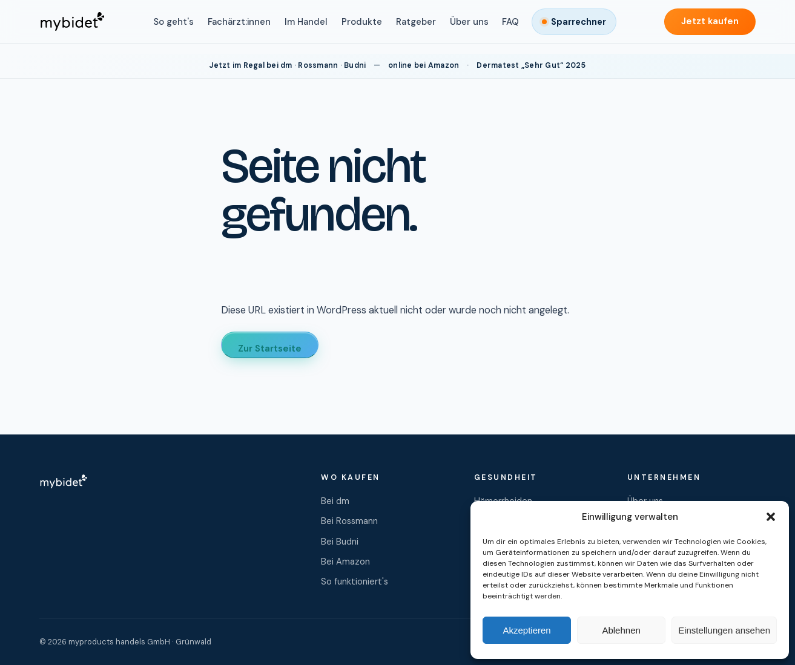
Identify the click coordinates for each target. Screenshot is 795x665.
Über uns (469, 22)
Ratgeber (416, 22)
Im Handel (306, 22)
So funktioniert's (354, 581)
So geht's (173, 22)
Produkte (361, 22)
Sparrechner (578, 22)
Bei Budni (339, 542)
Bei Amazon (345, 561)
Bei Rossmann (349, 521)
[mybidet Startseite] (72, 21)
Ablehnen (621, 630)
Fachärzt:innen (239, 22)
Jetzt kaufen (710, 21)
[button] (771, 517)
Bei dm (335, 501)
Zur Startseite (270, 348)
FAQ (510, 22)
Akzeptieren (526, 630)
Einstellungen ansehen (724, 630)
